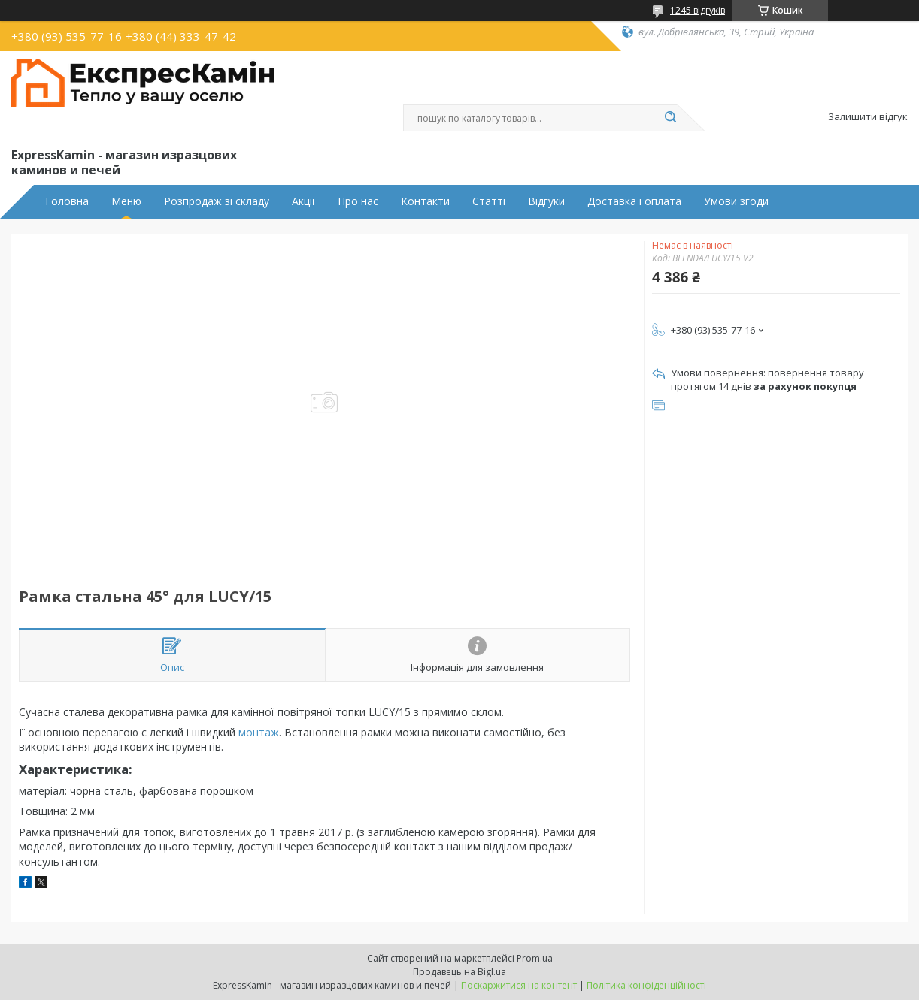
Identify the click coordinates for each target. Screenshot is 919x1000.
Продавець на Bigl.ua (459, 971)
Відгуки (546, 201)
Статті (488, 201)
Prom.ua (535, 958)
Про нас (358, 201)
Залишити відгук (868, 117)
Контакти (425, 201)
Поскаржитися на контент (519, 985)
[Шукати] (670, 117)
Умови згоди (736, 201)
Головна (67, 201)
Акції (303, 201)
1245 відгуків (697, 10)
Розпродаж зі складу (216, 201)
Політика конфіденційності (646, 985)
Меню (126, 201)
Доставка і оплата (634, 201)
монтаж (258, 732)
